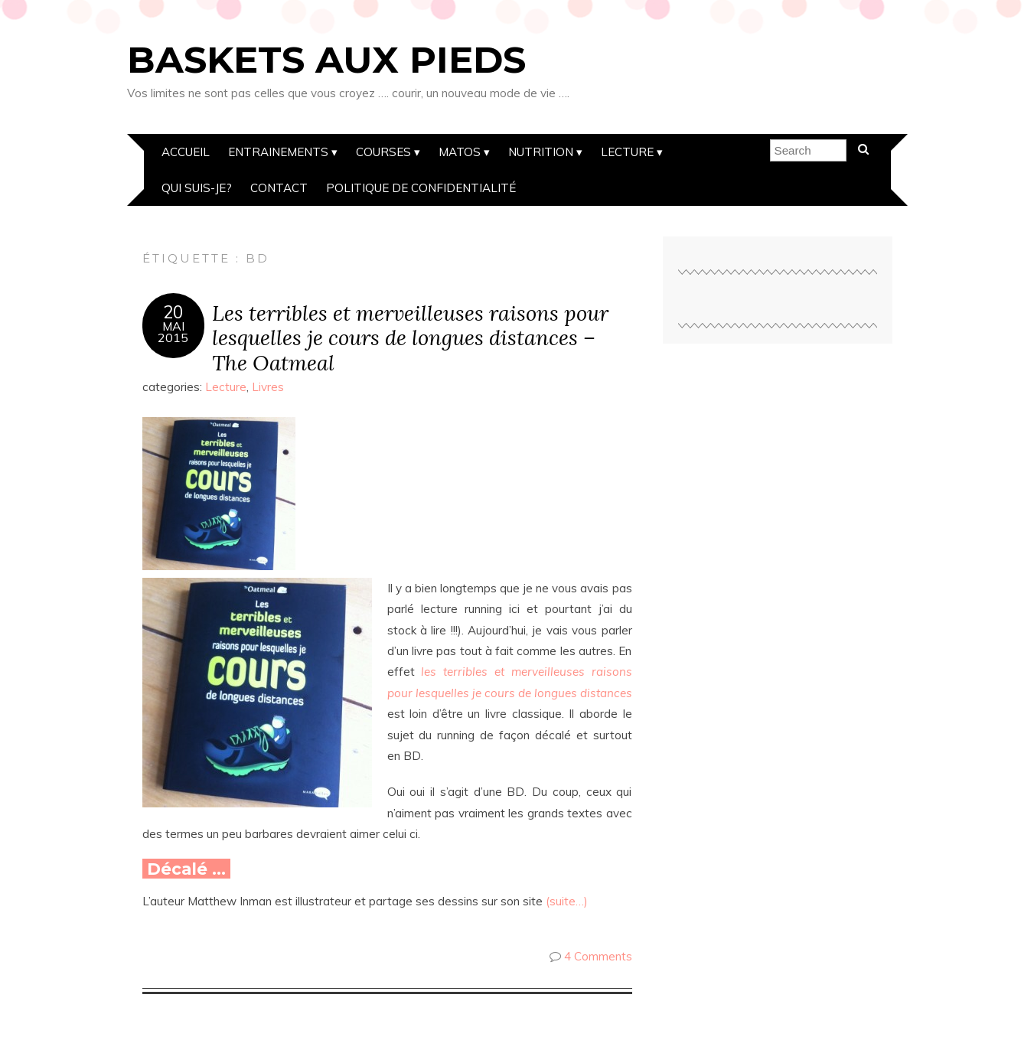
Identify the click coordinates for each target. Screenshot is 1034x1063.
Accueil (185, 152)
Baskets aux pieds (326, 59)
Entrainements (278, 152)
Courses (383, 152)
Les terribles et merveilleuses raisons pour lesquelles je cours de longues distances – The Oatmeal (410, 338)
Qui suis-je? (196, 188)
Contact (279, 188)
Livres (268, 387)
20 (173, 312)
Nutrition (540, 152)
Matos (460, 152)
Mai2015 (173, 332)
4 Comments (598, 956)
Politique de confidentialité (421, 188)
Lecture (627, 152)
